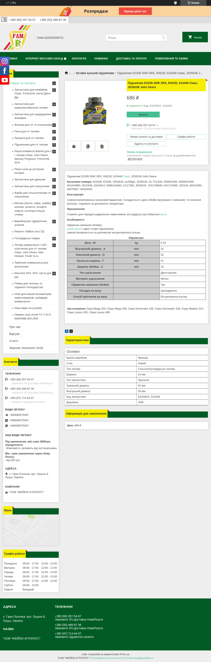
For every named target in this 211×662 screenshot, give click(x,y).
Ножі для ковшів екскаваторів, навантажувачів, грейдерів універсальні (33, 297)
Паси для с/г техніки (26, 131)
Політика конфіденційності (138, 658)
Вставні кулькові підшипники (95, 73)
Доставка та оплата (131, 58)
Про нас (15, 327)
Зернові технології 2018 (26, 348)
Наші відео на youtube (28, 308)
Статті (13, 341)
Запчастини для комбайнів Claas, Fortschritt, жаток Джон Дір (32, 93)
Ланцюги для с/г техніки (29, 137)
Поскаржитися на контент (106, 658)
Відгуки (14, 334)
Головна (10, 58)
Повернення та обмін (171, 58)
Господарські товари (27, 238)
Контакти (79, 58)
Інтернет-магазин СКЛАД (44, 58)
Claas (126, 176)
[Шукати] (163, 37)
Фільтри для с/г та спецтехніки (33, 124)
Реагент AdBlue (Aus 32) (29, 231)
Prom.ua (124, 654)
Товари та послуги (22, 83)
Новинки (101, 58)
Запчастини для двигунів (29, 179)
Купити (143, 114)
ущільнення (74, 228)
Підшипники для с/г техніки (31, 144)
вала (163, 214)
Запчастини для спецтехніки (31, 186)
